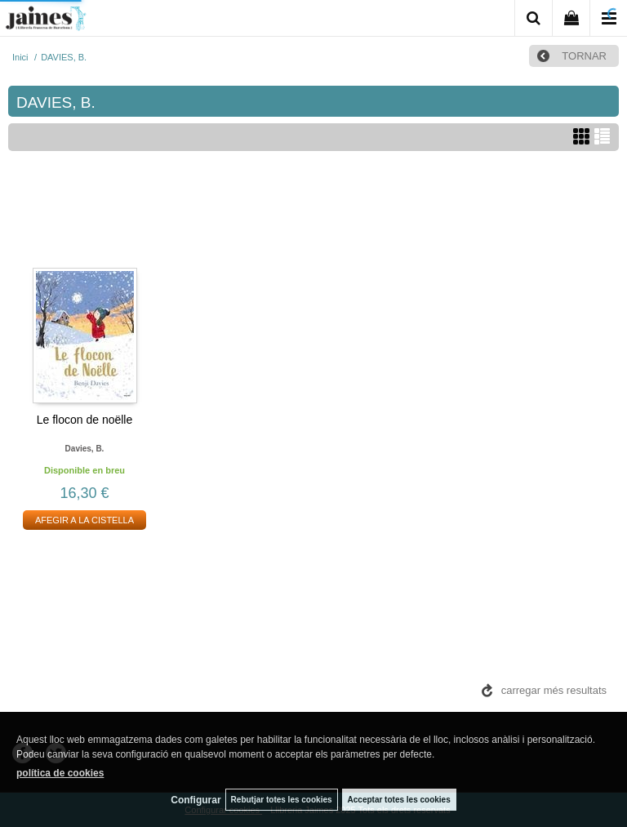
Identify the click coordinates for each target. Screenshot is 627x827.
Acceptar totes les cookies (399, 799)
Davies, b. (84, 448)
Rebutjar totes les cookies (281, 799)
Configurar (195, 800)
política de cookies (60, 773)
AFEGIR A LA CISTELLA (84, 520)
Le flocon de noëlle (85, 419)
